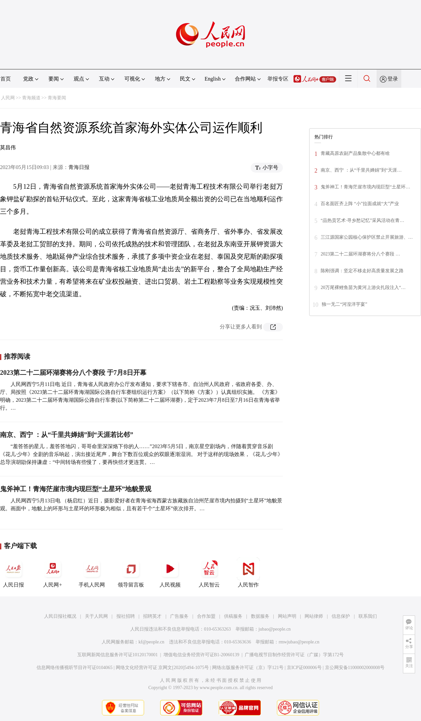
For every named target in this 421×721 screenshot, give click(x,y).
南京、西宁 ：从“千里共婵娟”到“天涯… (361, 170)
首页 (5, 79)
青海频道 (31, 97)
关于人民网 (96, 616)
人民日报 (13, 572)
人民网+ (52, 572)
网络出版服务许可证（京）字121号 (248, 667)
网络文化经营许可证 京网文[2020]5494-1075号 (162, 667)
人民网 (8, 97)
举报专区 (277, 79)
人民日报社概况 (60, 616)
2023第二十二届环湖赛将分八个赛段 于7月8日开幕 (73, 372)
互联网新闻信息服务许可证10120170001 (117, 654)
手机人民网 (92, 572)
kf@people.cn (151, 641)
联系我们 (368, 616)
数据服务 (260, 616)
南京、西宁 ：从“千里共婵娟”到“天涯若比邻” (66, 434)
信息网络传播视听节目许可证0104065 (74, 667)
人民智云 (209, 572)
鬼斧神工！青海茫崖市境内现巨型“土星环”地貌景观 (75, 489)
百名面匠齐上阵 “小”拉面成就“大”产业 (360, 203)
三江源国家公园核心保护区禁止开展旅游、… (367, 237)
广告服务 (179, 616)
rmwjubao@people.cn (299, 641)
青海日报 (78, 167)
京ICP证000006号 (304, 667)
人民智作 (248, 572)
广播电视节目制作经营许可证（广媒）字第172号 (294, 654)
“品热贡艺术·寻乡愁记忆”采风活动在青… (362, 220)
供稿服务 (233, 616)
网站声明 (287, 616)
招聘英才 (152, 616)
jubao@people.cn (275, 629)
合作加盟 (206, 616)
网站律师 (314, 616)
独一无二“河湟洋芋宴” (344, 304)
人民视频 (170, 572)
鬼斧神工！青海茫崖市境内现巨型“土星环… (365, 186)
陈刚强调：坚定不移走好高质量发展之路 (362, 270)
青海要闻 (57, 97)
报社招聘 (125, 616)
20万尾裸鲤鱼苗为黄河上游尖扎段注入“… (363, 287)
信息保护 (341, 616)
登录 (392, 79)
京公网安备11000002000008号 (354, 667)
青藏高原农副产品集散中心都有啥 (355, 153)
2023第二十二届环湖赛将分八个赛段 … (360, 254)
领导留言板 (131, 572)
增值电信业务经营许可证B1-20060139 (201, 654)
